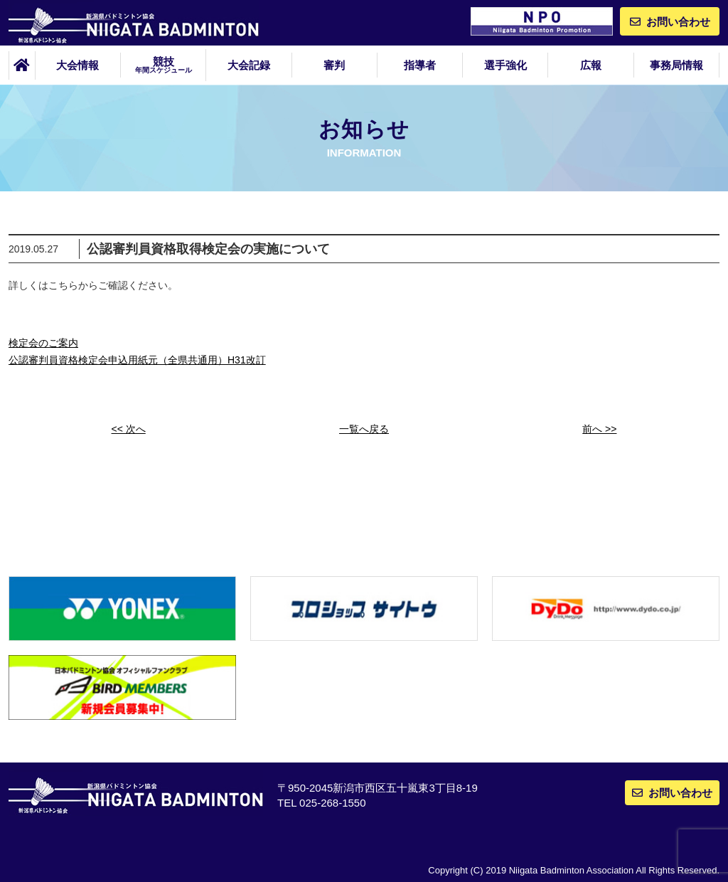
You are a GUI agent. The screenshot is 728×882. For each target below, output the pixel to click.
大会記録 (249, 65)
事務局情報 (676, 65)
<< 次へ (129, 429)
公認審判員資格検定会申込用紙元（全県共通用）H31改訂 (137, 360)
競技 (163, 64)
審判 (334, 65)
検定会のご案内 (43, 343)
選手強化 (505, 65)
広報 (590, 65)
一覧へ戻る (364, 429)
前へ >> (599, 429)
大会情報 (77, 65)
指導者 (420, 65)
